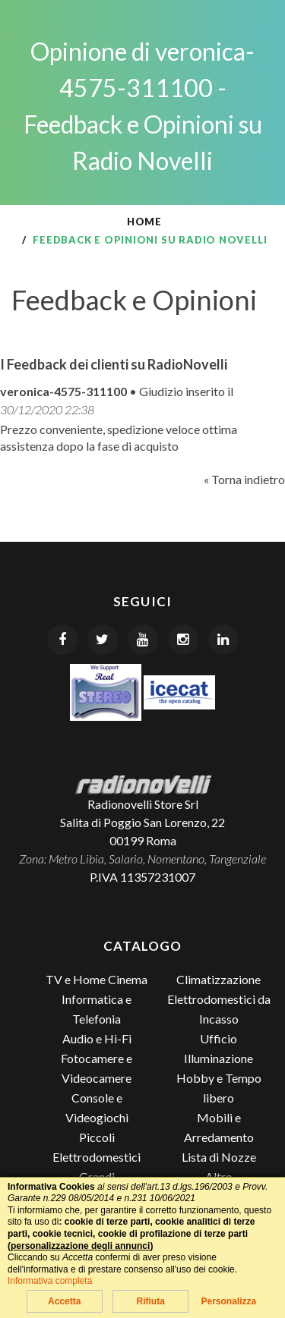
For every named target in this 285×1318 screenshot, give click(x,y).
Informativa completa (50, 1281)
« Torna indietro (244, 479)
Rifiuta (150, 1301)
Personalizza (228, 1301)
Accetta (64, 1301)
